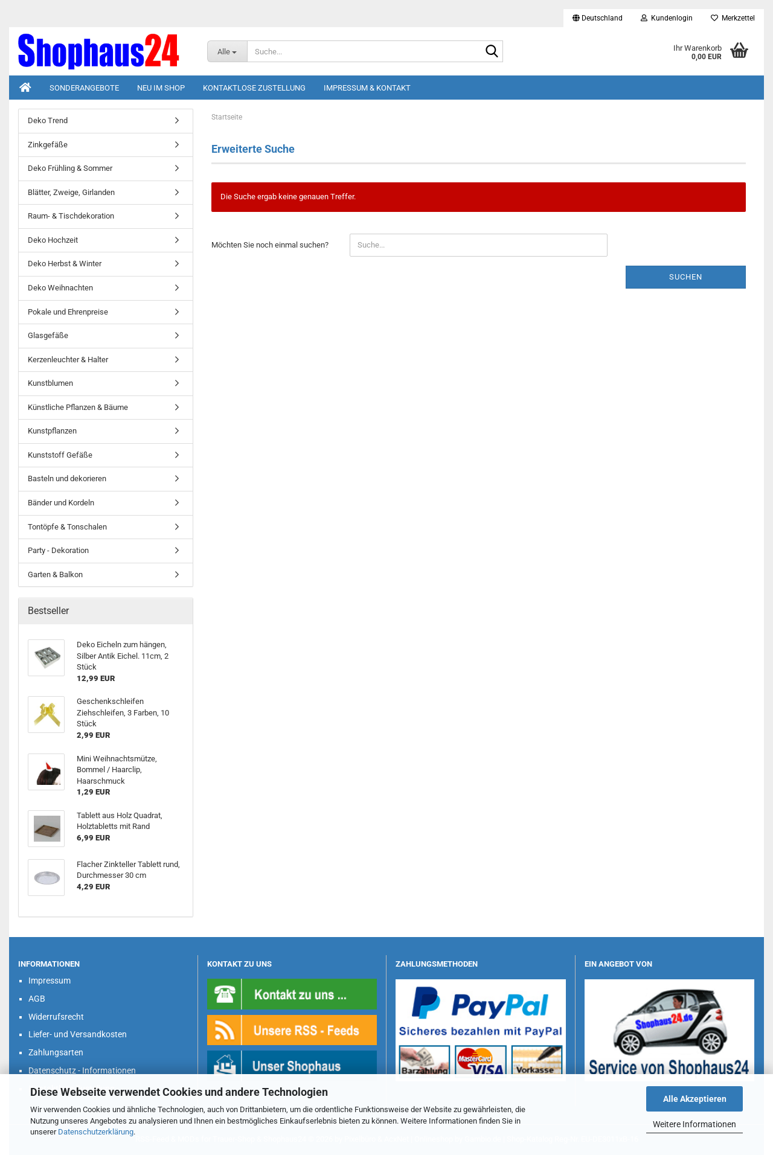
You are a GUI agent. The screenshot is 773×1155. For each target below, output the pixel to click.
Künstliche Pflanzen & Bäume (78, 407)
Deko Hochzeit (53, 240)
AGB (36, 998)
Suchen (685, 276)
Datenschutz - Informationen (82, 1070)
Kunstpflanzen (52, 430)
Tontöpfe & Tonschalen (67, 526)
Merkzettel (733, 18)
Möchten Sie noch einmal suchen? (270, 244)
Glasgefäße (48, 335)
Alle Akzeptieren (694, 1099)
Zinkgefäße (48, 144)
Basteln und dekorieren (67, 478)
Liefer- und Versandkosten (77, 1034)
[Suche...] (227, 51)
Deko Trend (48, 120)
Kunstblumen (50, 383)
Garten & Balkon (55, 574)
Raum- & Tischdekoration (71, 215)
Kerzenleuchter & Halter (68, 359)
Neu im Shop (161, 87)
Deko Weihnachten (60, 287)
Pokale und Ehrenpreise (68, 311)
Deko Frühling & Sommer (70, 168)
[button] (597, 18)
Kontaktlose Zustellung (254, 87)
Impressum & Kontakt (367, 87)
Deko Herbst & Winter (64, 263)
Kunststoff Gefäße (60, 454)
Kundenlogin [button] (667, 18)
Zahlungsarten (55, 1052)
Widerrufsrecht (56, 1017)
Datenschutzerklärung (95, 1131)
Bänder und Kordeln (61, 502)
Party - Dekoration (58, 550)
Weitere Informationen (694, 1124)
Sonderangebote (84, 87)
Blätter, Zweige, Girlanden (71, 192)
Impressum (49, 980)
